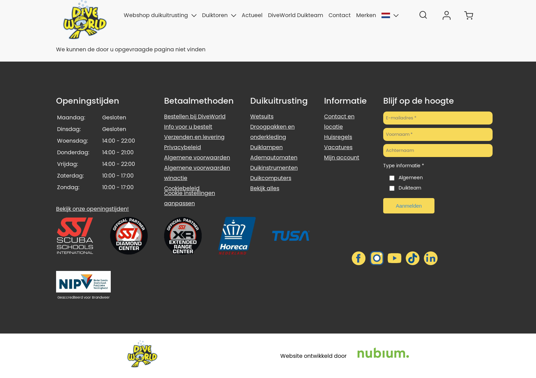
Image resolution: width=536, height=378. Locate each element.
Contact (340, 15)
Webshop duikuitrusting (160, 15)
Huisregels (338, 137)
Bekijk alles (264, 188)
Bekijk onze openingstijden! (92, 209)
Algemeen (411, 177)
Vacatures (338, 147)
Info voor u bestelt (188, 127)
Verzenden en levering (194, 137)
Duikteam (410, 187)
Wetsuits (261, 116)
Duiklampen (266, 147)
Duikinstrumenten (274, 168)
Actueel (252, 15)
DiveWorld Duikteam (295, 15)
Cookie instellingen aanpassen (189, 198)
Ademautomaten (273, 157)
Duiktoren (219, 15)
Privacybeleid (182, 147)
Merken (366, 15)
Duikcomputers (270, 178)
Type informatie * (403, 165)
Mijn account (341, 157)
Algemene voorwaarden (197, 157)
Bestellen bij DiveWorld (195, 116)
